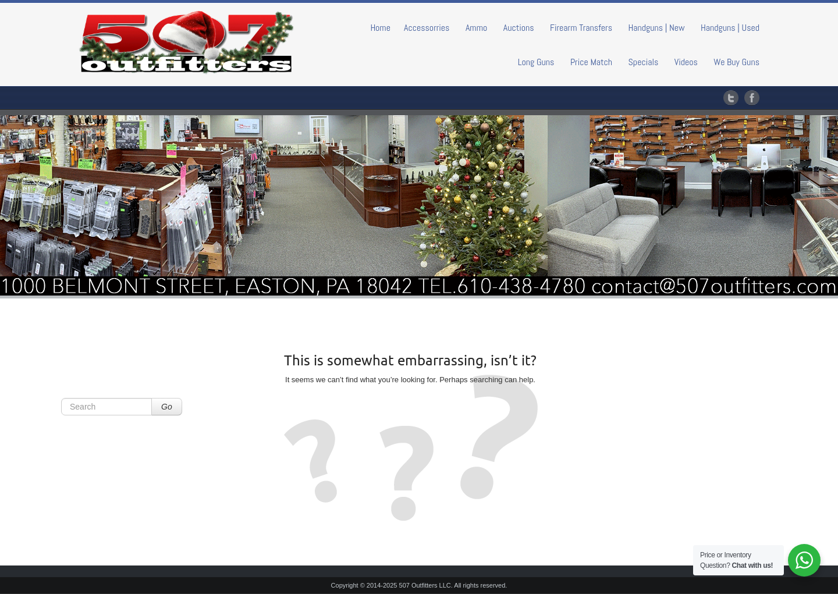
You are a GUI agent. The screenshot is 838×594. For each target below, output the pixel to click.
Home (380, 28)
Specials (643, 62)
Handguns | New (656, 28)
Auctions (518, 28)
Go (166, 406)
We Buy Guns (736, 62)
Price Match (591, 62)
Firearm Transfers (581, 28)
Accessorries (427, 28)
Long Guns (536, 62)
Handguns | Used (730, 28)
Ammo (476, 28)
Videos (686, 62)
